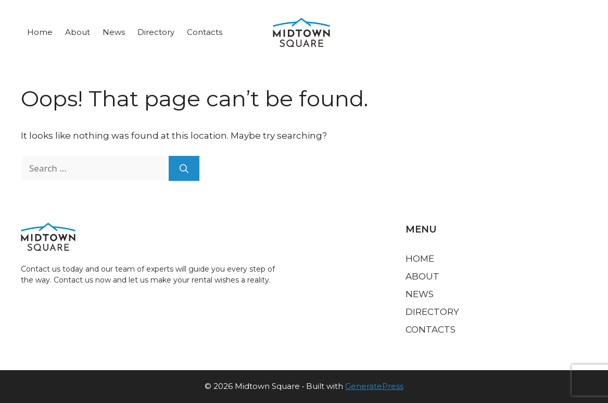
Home (40, 32)
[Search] (184, 168)
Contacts (204, 32)
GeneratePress (374, 386)
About (77, 32)
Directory (155, 32)
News (114, 32)
